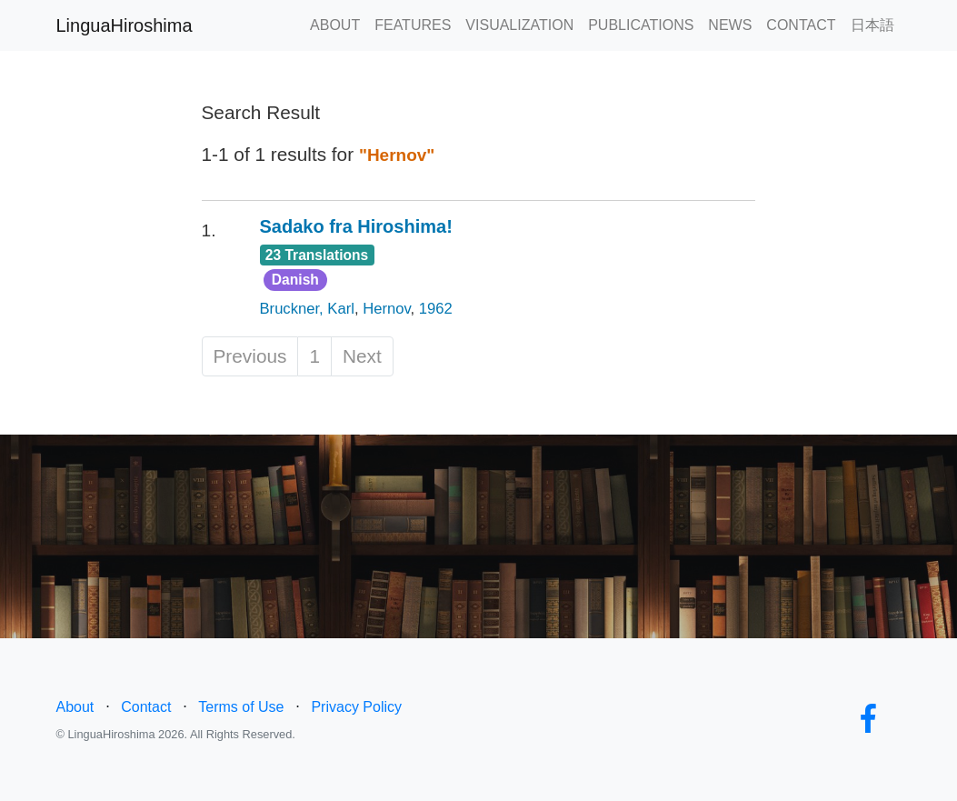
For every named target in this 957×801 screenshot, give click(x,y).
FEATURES (412, 25)
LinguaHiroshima (124, 25)
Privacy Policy (356, 707)
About (75, 707)
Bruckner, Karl (307, 308)
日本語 (872, 25)
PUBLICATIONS (640, 25)
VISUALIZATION (519, 25)
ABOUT (335, 25)
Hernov (386, 308)
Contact (146, 707)
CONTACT (800, 25)
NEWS (730, 25)
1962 (436, 308)
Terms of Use (241, 707)
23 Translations (317, 255)
